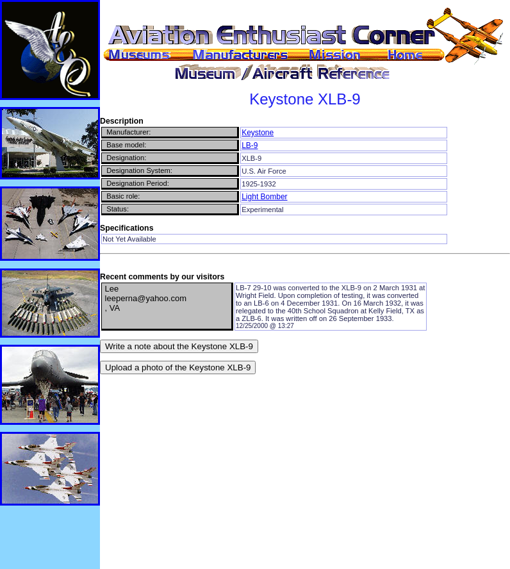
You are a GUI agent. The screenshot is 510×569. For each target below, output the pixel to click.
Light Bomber (264, 196)
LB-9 (250, 145)
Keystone (258, 132)
